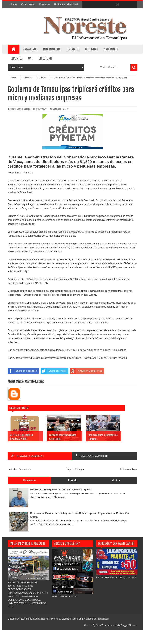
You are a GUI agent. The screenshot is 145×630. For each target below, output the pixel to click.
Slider (65, 109)
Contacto (44, 4)
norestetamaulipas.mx (37, 618)
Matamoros (29, 49)
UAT (30, 58)
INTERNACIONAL (52, 49)
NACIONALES (111, 49)
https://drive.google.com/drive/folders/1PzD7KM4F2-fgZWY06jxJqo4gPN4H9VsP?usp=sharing (75, 350)
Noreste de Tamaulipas (97, 618)
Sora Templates (104, 625)
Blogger (66, 618)
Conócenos (28, 4)
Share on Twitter (53, 371)
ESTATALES (73, 49)
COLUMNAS (91, 49)
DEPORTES (16, 58)
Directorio (46, 58)
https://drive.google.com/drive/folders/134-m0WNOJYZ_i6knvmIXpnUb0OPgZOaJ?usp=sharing (75, 358)
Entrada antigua (128, 469)
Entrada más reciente (19, 469)
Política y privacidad (66, 4)
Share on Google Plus (86, 371)
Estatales (57, 109)
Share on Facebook (22, 371)
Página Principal (75, 469)
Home (13, 4)
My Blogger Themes (127, 625)
